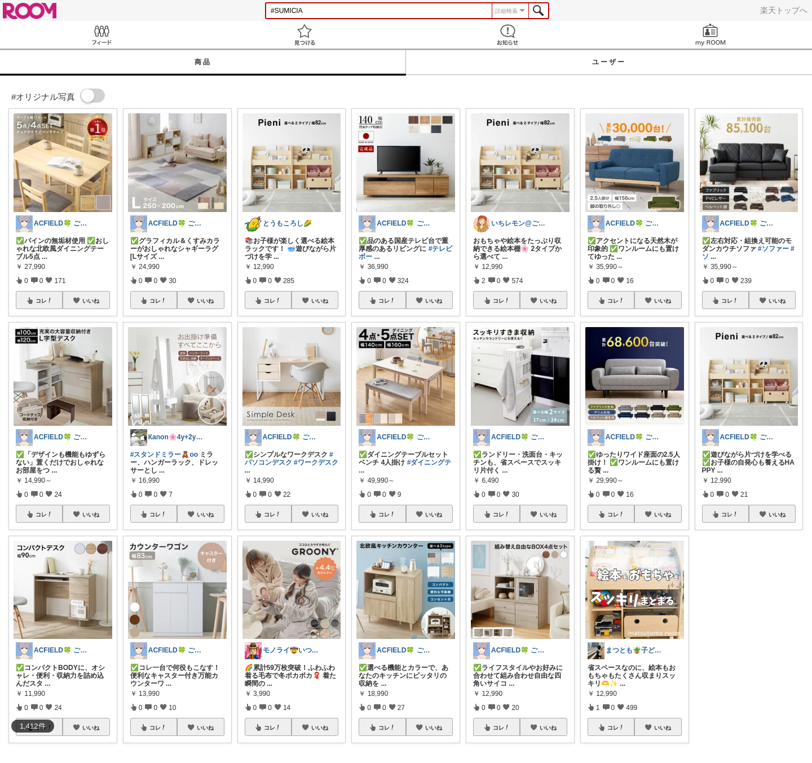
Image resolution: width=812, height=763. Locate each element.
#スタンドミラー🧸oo (164, 454)
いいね (90, 300)
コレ (44, 300)
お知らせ (507, 34)
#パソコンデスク (289, 458)
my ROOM (710, 34)
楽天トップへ (783, 10)
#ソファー (773, 249)
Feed (101, 34)
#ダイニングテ (429, 462)
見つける (304, 34)
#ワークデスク (316, 462)
